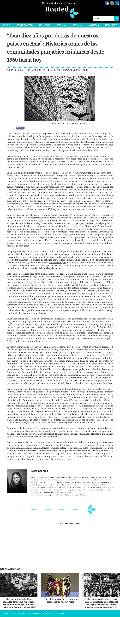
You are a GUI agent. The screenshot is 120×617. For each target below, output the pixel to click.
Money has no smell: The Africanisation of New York (76, 304)
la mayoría (17, 361)
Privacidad (60, 613)
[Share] (20, 128)
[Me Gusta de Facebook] (31, 128)
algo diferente (77, 324)
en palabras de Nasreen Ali (44, 257)
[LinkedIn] (117, 3)
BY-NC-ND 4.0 (48, 613)
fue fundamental (72, 375)
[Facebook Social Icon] (107, 3)
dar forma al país (57, 262)
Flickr (77, 123)
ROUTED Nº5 (53, 70)
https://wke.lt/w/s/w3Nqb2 (74, 495)
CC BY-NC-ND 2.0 (87, 123)
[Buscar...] (102, 18)
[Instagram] (112, 3)
